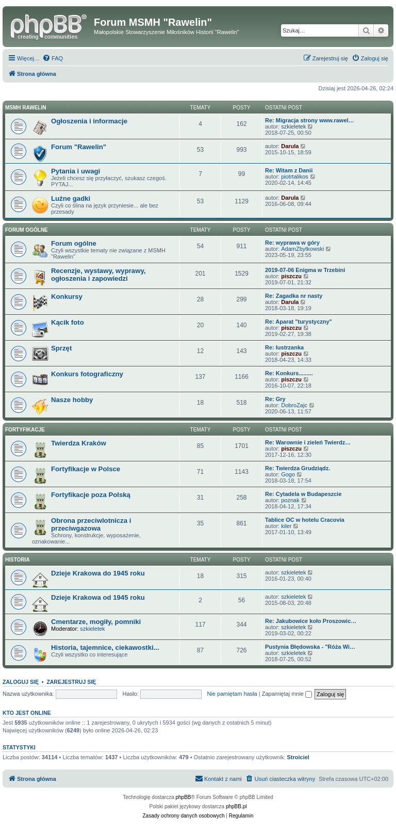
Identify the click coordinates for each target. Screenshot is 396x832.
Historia (17, 560)
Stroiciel (298, 757)
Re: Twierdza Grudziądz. (297, 468)
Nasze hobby (72, 400)
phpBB (183, 797)
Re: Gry (275, 399)
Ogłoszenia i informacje (89, 121)
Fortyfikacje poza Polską (90, 495)
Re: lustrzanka (284, 347)
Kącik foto (67, 322)
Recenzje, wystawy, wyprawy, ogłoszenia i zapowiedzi (98, 274)
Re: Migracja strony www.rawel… (309, 120)
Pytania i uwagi (75, 171)
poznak (290, 500)
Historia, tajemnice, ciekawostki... (105, 647)
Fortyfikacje (25, 430)
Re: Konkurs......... (289, 373)
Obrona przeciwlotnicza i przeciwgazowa (91, 524)
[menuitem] (52, 58)
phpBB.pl (236, 806)
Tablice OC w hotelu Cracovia (304, 520)
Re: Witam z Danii (288, 170)
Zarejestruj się (71, 682)
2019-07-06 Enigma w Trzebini (305, 270)
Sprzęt (61, 348)
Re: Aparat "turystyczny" (298, 321)
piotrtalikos (294, 176)
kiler (286, 526)
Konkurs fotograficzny (87, 374)
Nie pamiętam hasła (232, 694)
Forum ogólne (26, 230)
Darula (290, 146)
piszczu (291, 276)
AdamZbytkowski (302, 249)
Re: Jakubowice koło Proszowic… (310, 621)
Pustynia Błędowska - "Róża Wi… (310, 647)
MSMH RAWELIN (25, 107)
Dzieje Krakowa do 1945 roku (98, 573)
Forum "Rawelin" (78, 147)
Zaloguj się (21, 682)
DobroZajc (294, 405)
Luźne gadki (70, 198)
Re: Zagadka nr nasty (293, 296)
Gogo (288, 474)
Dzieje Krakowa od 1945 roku (98, 597)
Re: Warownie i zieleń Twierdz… (308, 442)
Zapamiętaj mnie (287, 694)
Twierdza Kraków (78, 443)
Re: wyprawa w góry (292, 242)
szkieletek (293, 126)
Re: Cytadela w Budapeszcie (303, 494)
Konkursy (66, 296)
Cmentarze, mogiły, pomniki (96, 622)
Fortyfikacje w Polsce (85, 469)
